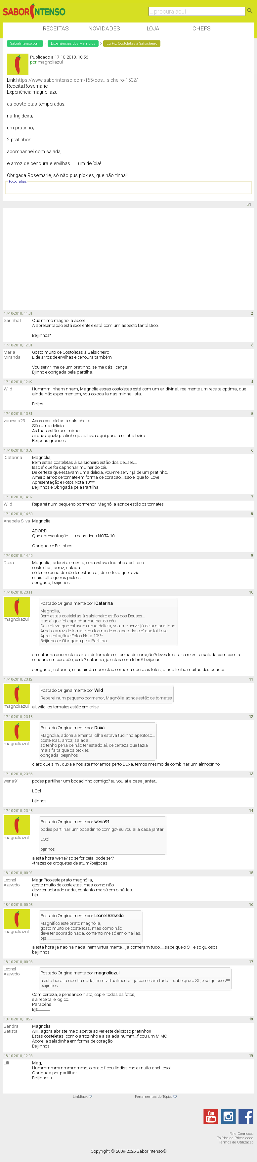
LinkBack (80, 1097)
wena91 (11, 781)
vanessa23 (14, 420)
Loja (153, 28)
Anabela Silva (17, 520)
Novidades (104, 28)
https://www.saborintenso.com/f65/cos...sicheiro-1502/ (77, 80)
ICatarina (13, 457)
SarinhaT (13, 320)
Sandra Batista (11, 1029)
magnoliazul (50, 62)
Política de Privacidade (235, 1138)
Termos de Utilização (236, 1142)
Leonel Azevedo (12, 882)
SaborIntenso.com (25, 43)
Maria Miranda (12, 355)
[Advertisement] (123, 259)
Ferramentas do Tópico (153, 1097)
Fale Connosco (241, 1134)
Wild (8, 388)
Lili (6, 1062)
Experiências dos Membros (73, 43)
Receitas (56, 28)
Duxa (9, 562)
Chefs (202, 28)
